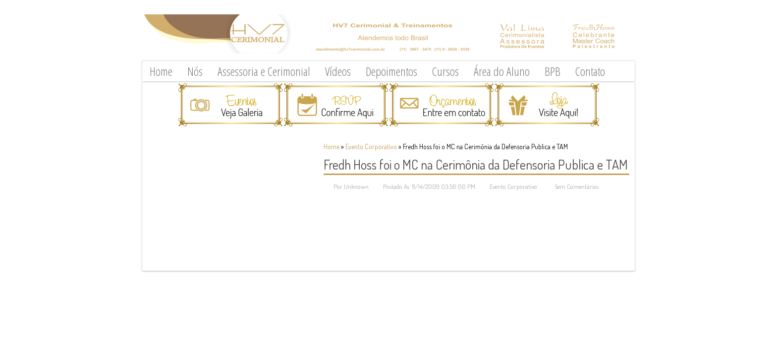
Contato (590, 71)
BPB (552, 71)
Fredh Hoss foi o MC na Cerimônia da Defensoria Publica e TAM (476, 164)
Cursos (445, 71)
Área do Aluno (502, 71)
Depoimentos (391, 71)
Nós (195, 71)
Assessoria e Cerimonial (264, 71)
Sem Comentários (577, 186)
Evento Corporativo (371, 146)
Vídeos (338, 71)
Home (161, 71)
